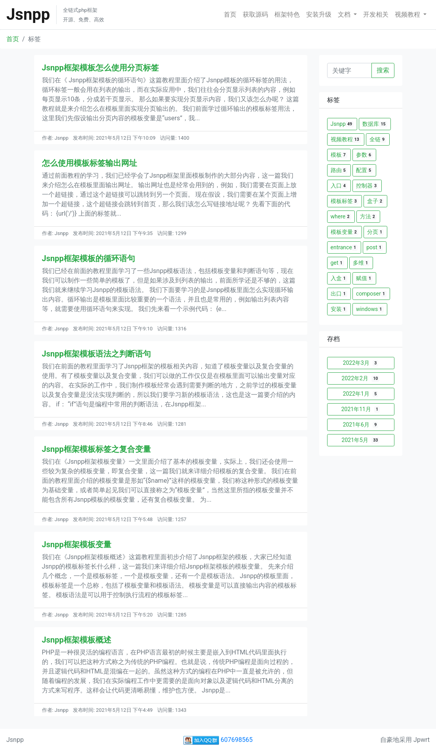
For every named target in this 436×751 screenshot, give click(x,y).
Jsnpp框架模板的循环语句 (88, 258)
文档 (345, 14)
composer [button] (371, 293)
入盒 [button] (339, 278)
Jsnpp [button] (342, 124)
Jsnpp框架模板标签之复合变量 (96, 449)
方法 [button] (368, 216)
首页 (230, 14)
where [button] (341, 216)
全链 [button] (377, 139)
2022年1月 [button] (361, 394)
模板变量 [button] (344, 232)
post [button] (374, 247)
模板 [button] (339, 155)
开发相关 (375, 14)
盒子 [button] (375, 201)
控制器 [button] (367, 185)
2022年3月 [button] (361, 363)
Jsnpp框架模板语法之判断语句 (96, 353)
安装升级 (318, 14)
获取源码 (255, 14)
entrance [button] (344, 247)
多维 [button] (361, 263)
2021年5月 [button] (361, 440)
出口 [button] (339, 293)
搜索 (383, 70)
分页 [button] (375, 232)
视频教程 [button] (346, 139)
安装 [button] (339, 309)
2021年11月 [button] (360, 409)
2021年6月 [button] (361, 424)
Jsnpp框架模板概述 (76, 640)
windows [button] (370, 309)
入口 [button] (339, 185)
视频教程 (408, 14)
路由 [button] (339, 170)
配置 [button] (364, 170)
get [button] (337, 263)
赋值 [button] (364, 278)
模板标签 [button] (344, 201)
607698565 (218, 739)
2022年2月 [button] (361, 378)
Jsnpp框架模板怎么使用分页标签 (100, 67)
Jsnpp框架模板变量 (76, 544)
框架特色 (287, 14)
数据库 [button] (374, 124)
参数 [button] (364, 155)
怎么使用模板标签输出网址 (89, 163)
